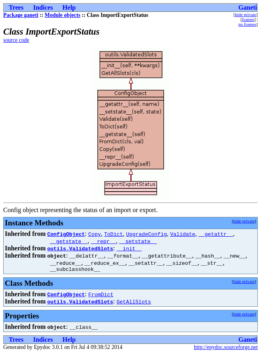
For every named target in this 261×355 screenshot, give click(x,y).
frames (248, 19)
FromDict (100, 295)
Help (69, 7)
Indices (43, 7)
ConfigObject (66, 233)
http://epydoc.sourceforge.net (226, 348)
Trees (16, 7)
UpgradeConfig (146, 233)
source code (16, 40)
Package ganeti (20, 15)
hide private (245, 14)
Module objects (62, 15)
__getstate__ (69, 241)
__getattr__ (215, 233)
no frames (247, 24)
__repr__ (103, 241)
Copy (94, 233)
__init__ (129, 248)
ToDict (113, 233)
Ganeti (247, 7)
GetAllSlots (134, 302)
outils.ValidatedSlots (80, 248)
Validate (182, 233)
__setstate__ (138, 241)
